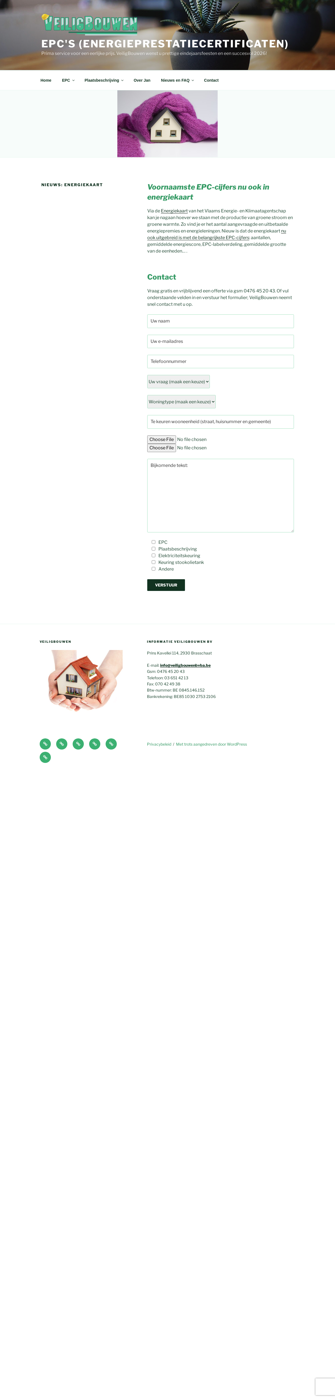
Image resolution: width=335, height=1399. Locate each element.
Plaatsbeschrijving (105, 80)
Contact (211, 80)
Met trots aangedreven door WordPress (211, 744)
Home (46, 80)
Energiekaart (174, 211)
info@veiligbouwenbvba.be (185, 665)
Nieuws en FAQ (178, 80)
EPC (68, 80)
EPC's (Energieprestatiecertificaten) (165, 44)
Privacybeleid (159, 744)
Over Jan (142, 80)
